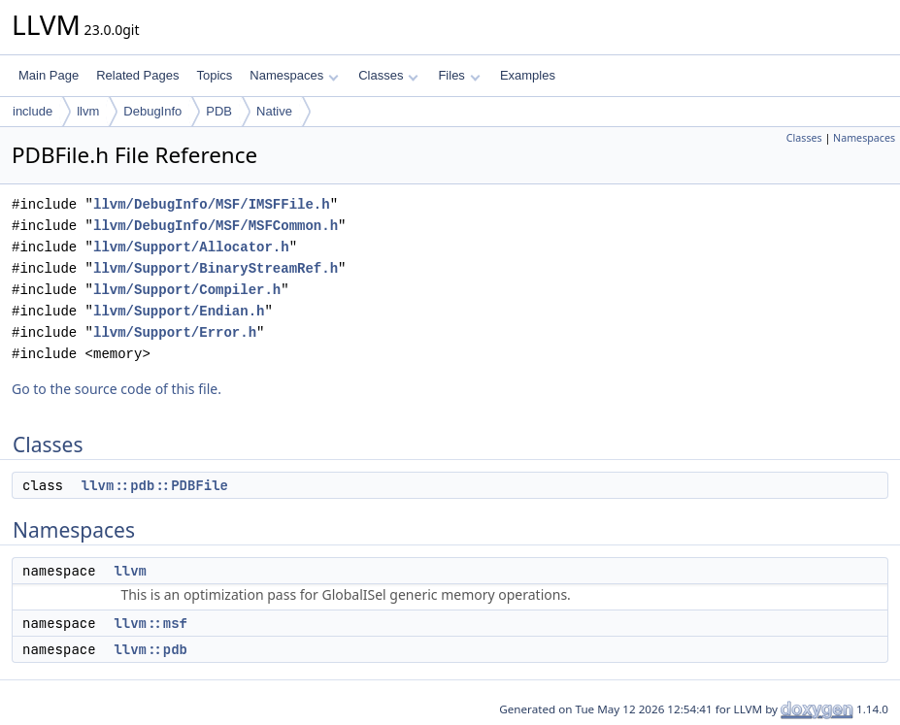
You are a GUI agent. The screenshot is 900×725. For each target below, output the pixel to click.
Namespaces (294, 75)
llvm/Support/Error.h (174, 332)
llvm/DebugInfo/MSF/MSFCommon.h (215, 225)
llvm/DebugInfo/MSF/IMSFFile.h (211, 204)
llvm (88, 111)
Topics (214, 75)
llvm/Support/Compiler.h (187, 289)
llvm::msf (150, 623)
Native (274, 111)
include (32, 111)
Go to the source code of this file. (116, 388)
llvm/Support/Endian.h (178, 311)
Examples (527, 75)
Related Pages (137, 75)
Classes (388, 75)
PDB (219, 111)
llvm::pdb (150, 649)
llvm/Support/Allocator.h (191, 247)
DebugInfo (152, 111)
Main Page (48, 75)
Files (459, 75)
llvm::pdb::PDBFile (155, 485)
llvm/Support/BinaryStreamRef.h (215, 268)
